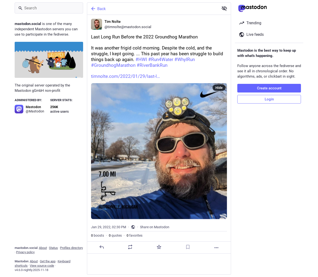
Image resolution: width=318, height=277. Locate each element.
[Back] (152, 9)
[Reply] (101, 247)
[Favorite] (159, 247)
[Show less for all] (224, 8)
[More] (216, 248)
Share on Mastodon (154, 227)
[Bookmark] (188, 247)
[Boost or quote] (130, 247)
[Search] (49, 7)
